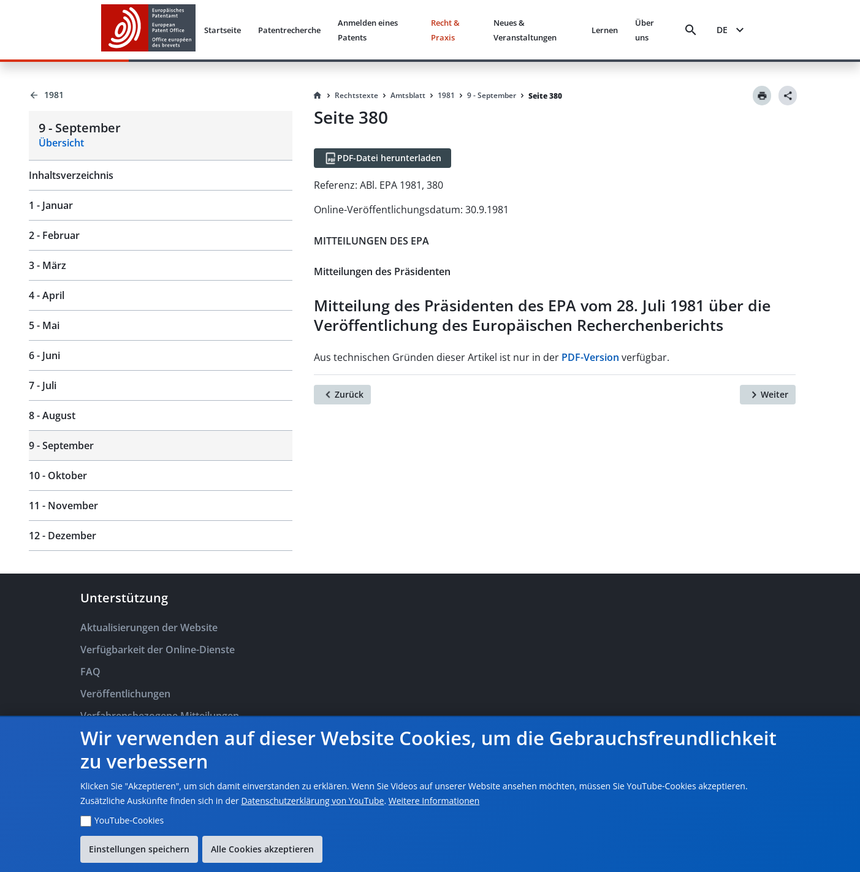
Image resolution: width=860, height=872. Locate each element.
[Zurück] (342, 394)
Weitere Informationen (434, 800)
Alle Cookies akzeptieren (262, 849)
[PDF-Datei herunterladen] (382, 158)
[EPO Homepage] (148, 29)
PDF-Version (590, 357)
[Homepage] (317, 95)
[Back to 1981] (160, 95)
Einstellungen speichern (139, 849)
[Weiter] (768, 394)
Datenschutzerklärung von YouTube (312, 800)
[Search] (690, 30)
